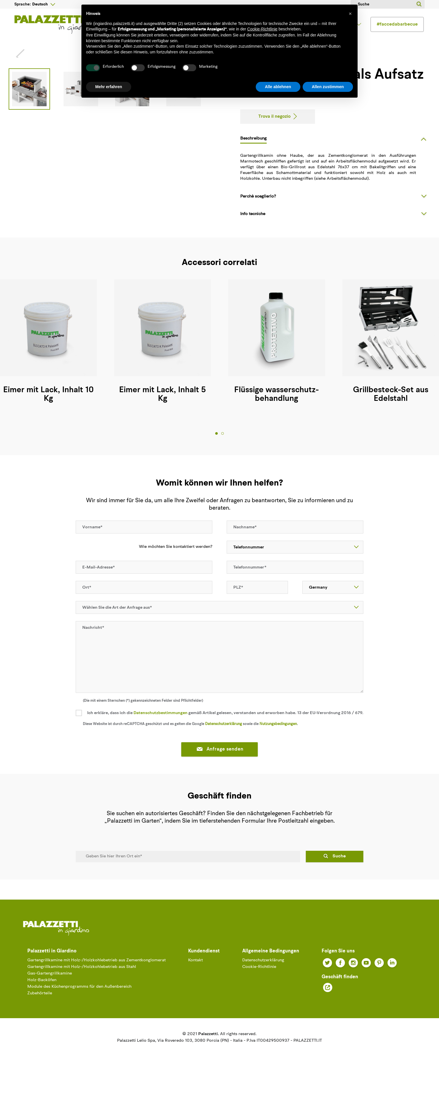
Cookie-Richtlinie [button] (262, 29)
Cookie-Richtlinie (259, 988)
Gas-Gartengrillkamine (49, 995)
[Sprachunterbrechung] (44, 4)
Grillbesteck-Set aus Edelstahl (390, 416)
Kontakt (195, 982)
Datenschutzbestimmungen (160, 734)
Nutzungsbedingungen (278, 745)
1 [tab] (216, 455)
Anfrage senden (219, 771)
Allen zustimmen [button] (328, 86)
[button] (350, 13)
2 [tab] (222, 455)
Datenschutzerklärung (223, 745)
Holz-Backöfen (41, 1002)
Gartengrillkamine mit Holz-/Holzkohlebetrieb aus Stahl (81, 988)
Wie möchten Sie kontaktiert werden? (172, 568)
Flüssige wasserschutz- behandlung (276, 416)
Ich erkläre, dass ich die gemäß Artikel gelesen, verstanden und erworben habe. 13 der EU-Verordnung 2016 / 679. (225, 734)
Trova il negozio (274, 138)
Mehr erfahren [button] (108, 86)
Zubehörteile (39, 1015)
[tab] (335, 160)
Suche (339, 877)
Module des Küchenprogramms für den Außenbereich (79, 1008)
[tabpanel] (163, 364)
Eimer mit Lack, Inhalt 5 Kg (162, 416)
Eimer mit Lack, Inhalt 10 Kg (48, 416)
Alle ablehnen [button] (278, 86)
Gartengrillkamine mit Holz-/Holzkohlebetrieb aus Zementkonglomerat (96, 982)
